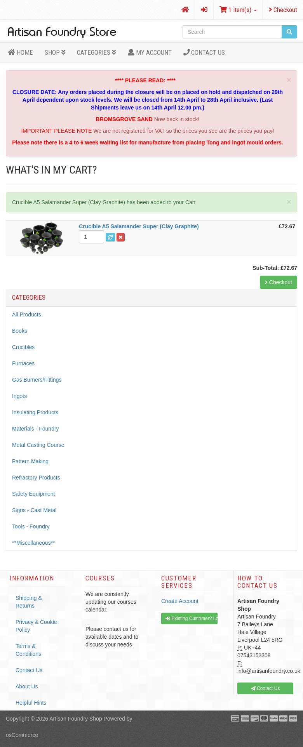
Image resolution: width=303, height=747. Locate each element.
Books (19, 331)
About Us (27, 686)
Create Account (180, 601)
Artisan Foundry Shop (75, 719)
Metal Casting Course (38, 445)
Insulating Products (35, 412)
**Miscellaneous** (33, 543)
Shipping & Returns (29, 602)
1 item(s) (238, 10)
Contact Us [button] (265, 688)
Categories (96, 52)
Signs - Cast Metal (34, 510)
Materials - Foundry (35, 429)
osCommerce (22, 735)
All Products (26, 314)
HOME (20, 52)
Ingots (19, 396)
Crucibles (23, 347)
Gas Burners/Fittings (37, 380)
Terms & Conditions (28, 650)
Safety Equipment (33, 494)
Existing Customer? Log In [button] (191, 618)
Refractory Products (36, 477)
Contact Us (204, 52)
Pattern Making (30, 461)
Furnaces (23, 363)
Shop (55, 52)
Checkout (283, 10)
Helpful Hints (31, 703)
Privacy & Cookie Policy (36, 626)
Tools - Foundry (30, 526)
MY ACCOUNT (150, 52)
